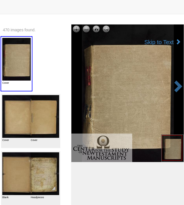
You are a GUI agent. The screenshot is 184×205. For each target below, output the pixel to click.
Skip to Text (162, 42)
